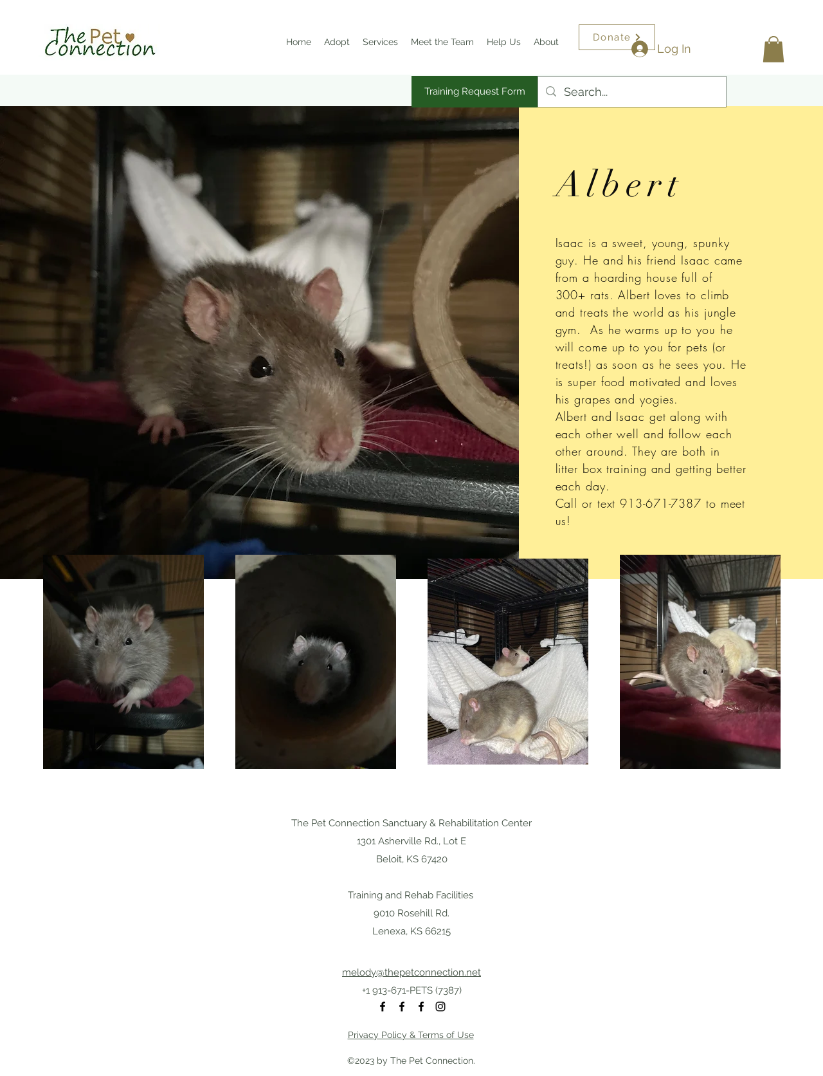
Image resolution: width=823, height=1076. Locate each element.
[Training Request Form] (475, 91)
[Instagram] (440, 1006)
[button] (773, 49)
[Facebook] (382, 1006)
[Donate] (617, 37)
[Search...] (631, 92)
